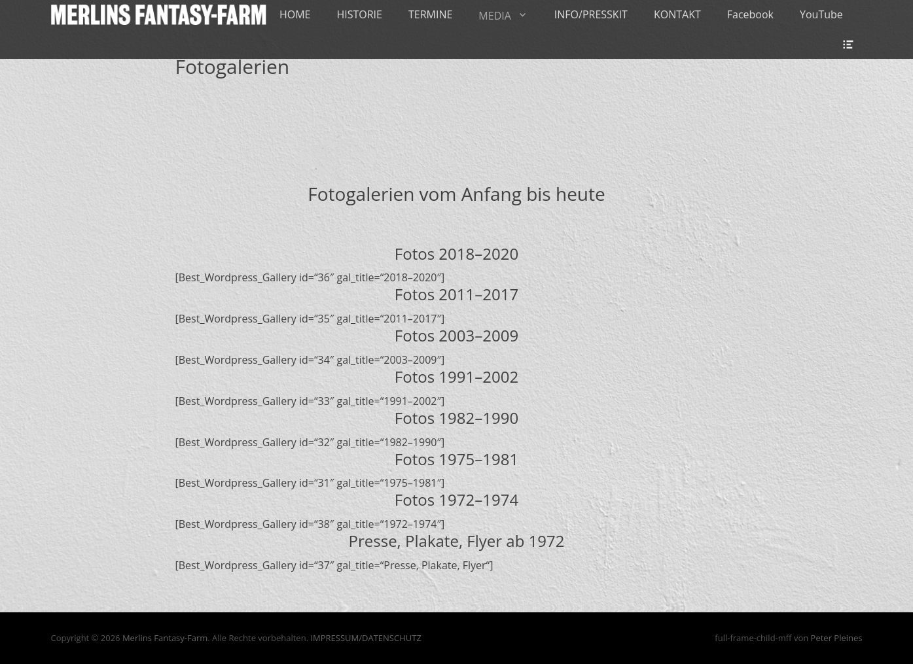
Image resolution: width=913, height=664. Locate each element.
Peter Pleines (837, 638)
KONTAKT (677, 14)
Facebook (750, 14)
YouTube (821, 14)
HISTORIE (359, 14)
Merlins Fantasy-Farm (164, 638)
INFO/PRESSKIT (591, 14)
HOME (295, 14)
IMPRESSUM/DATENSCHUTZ (365, 638)
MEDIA (494, 16)
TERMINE (430, 14)
